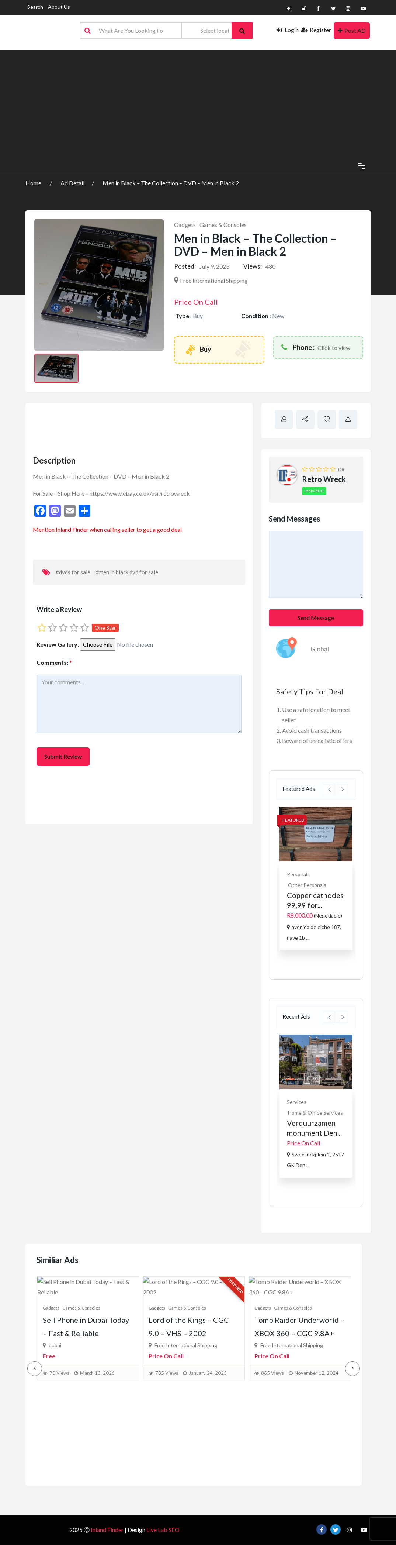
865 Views (272, 1454)
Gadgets (185, 224)
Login (288, 29)
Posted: (185, 266)
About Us (59, 7)
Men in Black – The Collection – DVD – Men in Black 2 (171, 182)
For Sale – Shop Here (58, 493)
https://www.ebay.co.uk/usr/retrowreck (140, 493)
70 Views (59, 1454)
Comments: (54, 662)
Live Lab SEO (163, 1530)
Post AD (352, 30)
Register (316, 29)
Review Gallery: (58, 644)
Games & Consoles (223, 224)
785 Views (166, 1454)
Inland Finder (72, 529)
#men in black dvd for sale (127, 572)
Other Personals (307, 885)
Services (296, 1102)
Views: (252, 266)
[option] (316, 878)
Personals (298, 874)
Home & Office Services (315, 1112)
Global (319, 649)
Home (33, 182)
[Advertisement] (198, 102)
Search (35, 7)
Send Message (316, 617)
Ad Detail (72, 182)
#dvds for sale (73, 572)
